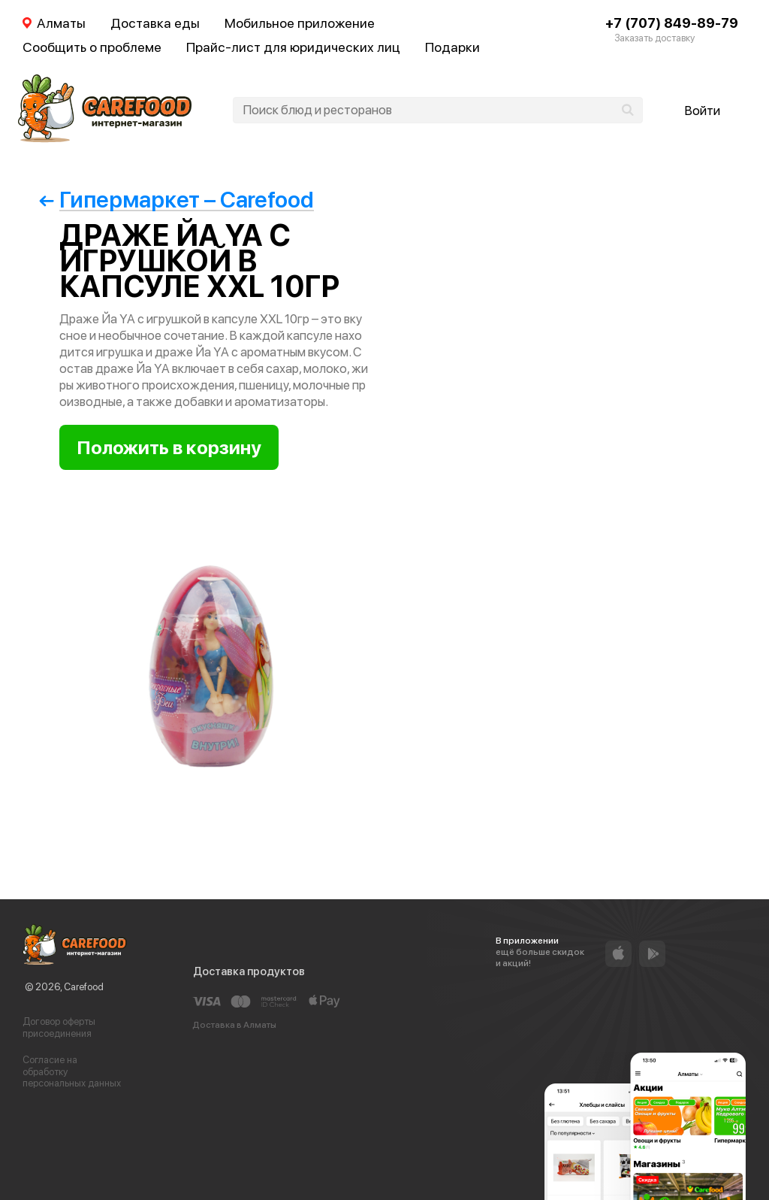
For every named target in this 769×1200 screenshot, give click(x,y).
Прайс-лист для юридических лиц (293, 47)
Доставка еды (155, 23)
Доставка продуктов (249, 971)
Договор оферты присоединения (59, 1027)
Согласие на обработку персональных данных (72, 1071)
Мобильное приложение (300, 23)
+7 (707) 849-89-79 (671, 23)
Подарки (452, 47)
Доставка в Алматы (234, 1025)
